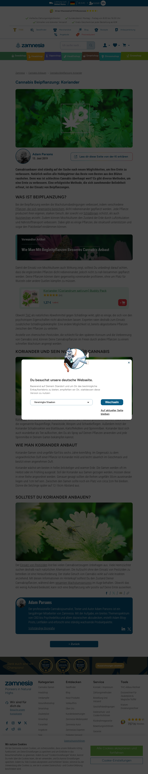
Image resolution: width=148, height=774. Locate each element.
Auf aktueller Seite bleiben (112, 410)
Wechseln (112, 402)
